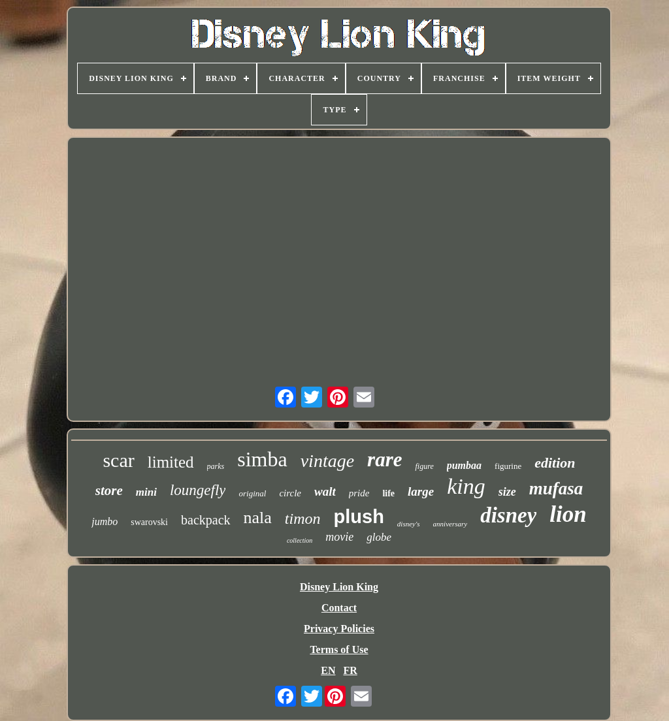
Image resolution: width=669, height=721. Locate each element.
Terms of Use (339, 649)
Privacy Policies (339, 628)
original (252, 493)
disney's (408, 524)
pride (359, 493)
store (109, 490)
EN (328, 670)
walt (325, 491)
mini (146, 492)
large (421, 491)
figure (424, 466)
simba (262, 459)
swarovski (149, 522)
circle (290, 493)
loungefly (198, 490)
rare (384, 459)
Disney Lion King (339, 586)
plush (359, 516)
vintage (327, 461)
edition (554, 463)
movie (339, 536)
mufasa (556, 488)
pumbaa (464, 465)
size (507, 491)
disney (508, 515)
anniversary (450, 524)
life (388, 493)
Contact (339, 607)
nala (258, 517)
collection (299, 540)
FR (350, 670)
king (466, 486)
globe (379, 537)
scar (118, 460)
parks (216, 466)
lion (567, 514)
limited (171, 462)
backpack (206, 520)
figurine (508, 466)
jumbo (104, 521)
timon (303, 518)
